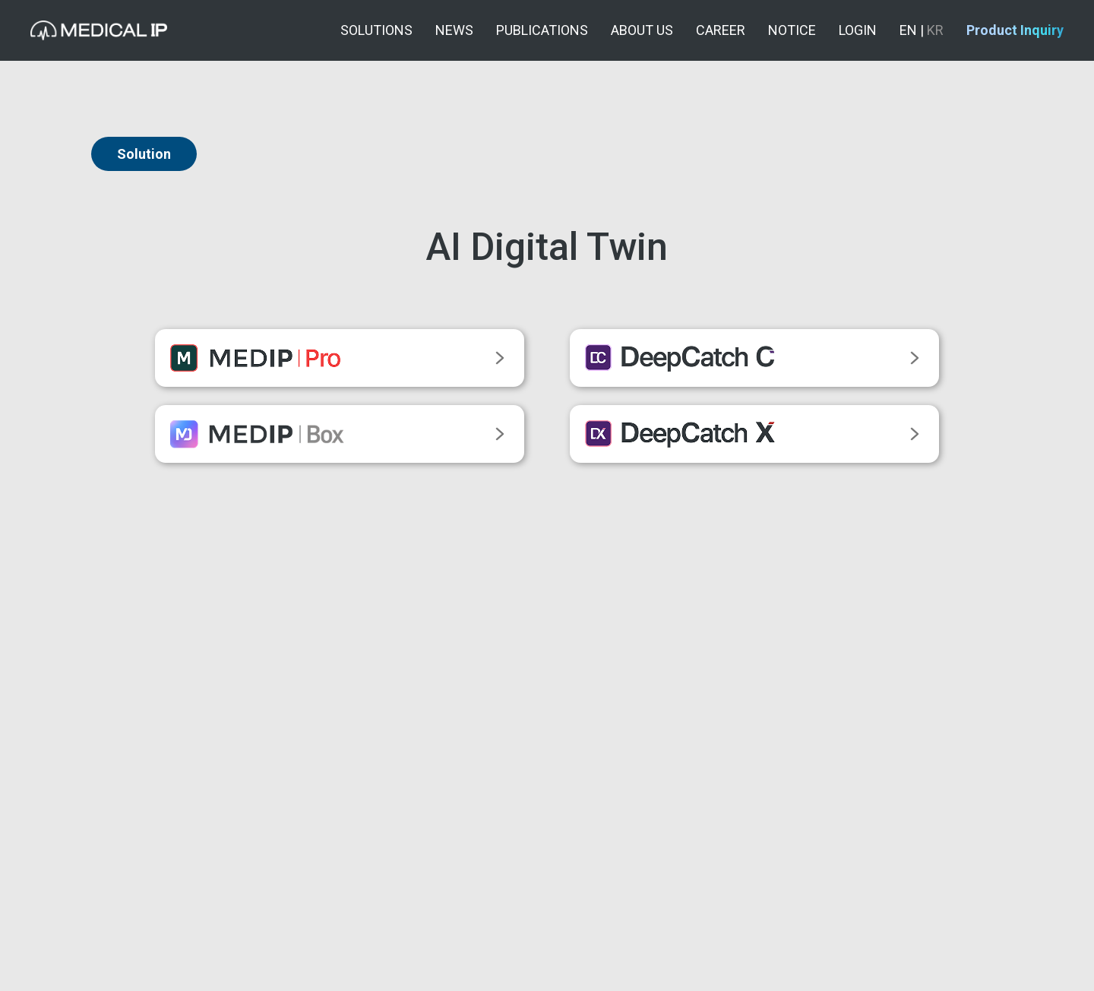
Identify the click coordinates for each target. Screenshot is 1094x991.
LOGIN (858, 30)
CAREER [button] (720, 30)
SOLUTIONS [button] (376, 30)
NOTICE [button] (792, 30)
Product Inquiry (1015, 30)
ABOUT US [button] (642, 30)
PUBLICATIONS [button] (542, 30)
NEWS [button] (454, 30)
